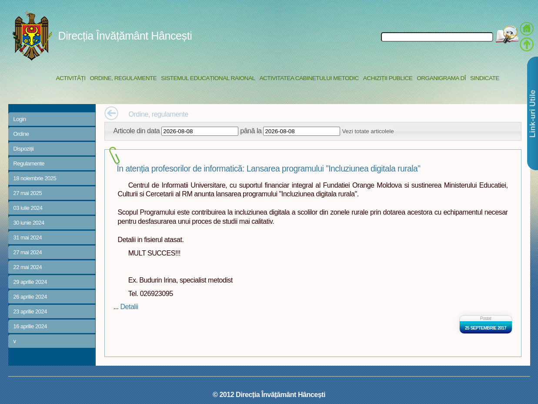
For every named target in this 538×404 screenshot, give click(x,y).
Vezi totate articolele (368, 131)
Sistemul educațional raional (208, 78)
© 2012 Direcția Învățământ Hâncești (269, 394)
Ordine (21, 134)
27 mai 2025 (27, 193)
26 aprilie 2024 (30, 296)
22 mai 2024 (27, 267)
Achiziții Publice (387, 78)
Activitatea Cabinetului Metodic (308, 78)
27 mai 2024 (27, 252)
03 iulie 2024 (28, 208)
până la (250, 131)
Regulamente (28, 163)
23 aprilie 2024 (30, 311)
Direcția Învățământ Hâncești (125, 36)
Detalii (129, 306)
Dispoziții (23, 148)
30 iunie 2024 (28, 222)
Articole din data (137, 131)
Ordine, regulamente (123, 78)
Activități (71, 78)
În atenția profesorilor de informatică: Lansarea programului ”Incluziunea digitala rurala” (269, 168)
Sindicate (484, 78)
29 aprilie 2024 (30, 282)
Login (19, 119)
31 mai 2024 (27, 237)
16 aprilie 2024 (30, 326)
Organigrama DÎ (441, 78)
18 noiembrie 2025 (35, 178)
